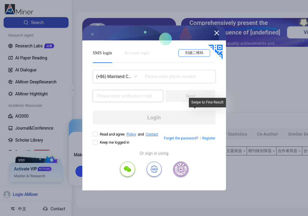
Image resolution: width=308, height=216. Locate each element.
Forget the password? (181, 138)
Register (209, 138)
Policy (131, 134)
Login (154, 117)
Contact (151, 134)
